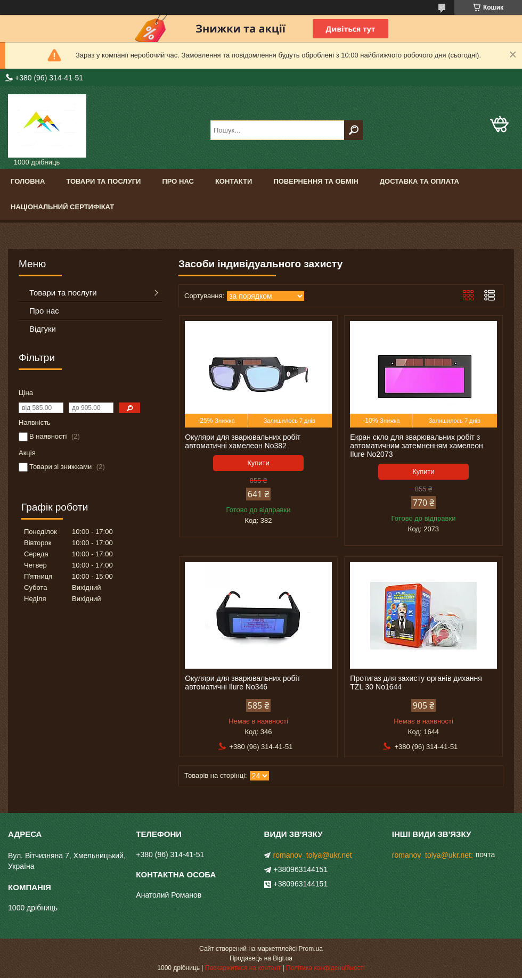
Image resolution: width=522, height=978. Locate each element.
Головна (28, 181)
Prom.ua (311, 948)
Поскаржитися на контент (243, 968)
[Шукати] (353, 130)
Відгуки (42, 328)
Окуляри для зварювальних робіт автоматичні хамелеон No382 (242, 441)
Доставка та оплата (419, 181)
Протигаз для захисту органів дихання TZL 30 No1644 (416, 682)
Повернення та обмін (315, 181)
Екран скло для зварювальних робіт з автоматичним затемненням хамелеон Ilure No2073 (416, 445)
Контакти (233, 181)
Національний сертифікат (62, 207)
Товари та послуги (103, 181)
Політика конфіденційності (325, 968)
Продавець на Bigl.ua (261, 958)
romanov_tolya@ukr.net (312, 855)
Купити (258, 463)
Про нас (177, 181)
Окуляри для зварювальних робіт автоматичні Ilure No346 (242, 682)
